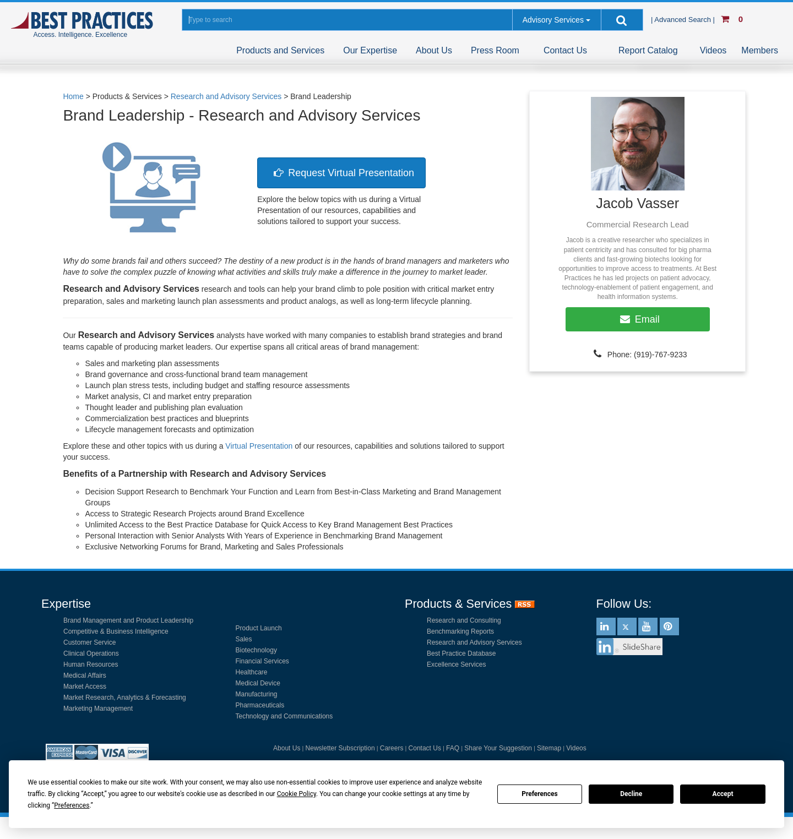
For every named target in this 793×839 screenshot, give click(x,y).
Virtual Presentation (258, 446)
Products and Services (280, 50)
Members (759, 50)
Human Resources (90, 664)
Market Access (84, 686)
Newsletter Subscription (340, 748)
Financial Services (262, 661)
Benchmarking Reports (460, 631)
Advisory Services (553, 19)
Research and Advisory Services (474, 642)
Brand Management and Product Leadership (128, 620)
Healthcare (252, 672)
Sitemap (549, 748)
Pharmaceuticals (260, 705)
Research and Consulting (464, 620)
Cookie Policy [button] (296, 794)
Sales (244, 639)
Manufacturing (257, 694)
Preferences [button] (71, 805)
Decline (631, 794)
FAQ (452, 748)
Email (638, 319)
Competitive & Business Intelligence (116, 631)
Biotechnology (256, 650)
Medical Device (258, 683)
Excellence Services (456, 664)
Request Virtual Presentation (341, 173)
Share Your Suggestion (498, 748)
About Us (434, 50)
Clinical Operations (91, 653)
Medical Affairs (84, 675)
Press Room (495, 50)
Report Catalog (648, 50)
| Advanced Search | (684, 19)
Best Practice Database (461, 653)
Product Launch (259, 628)
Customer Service (89, 642)
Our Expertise (370, 50)
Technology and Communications (284, 716)
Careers (392, 748)
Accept (723, 794)
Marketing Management (98, 708)
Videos (713, 50)
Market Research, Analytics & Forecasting (124, 697)
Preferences (540, 794)
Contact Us (565, 50)
